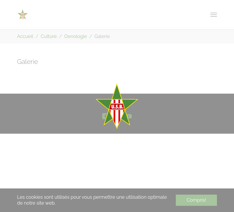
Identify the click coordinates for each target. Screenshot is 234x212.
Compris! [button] (196, 200)
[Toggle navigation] (213, 15)
